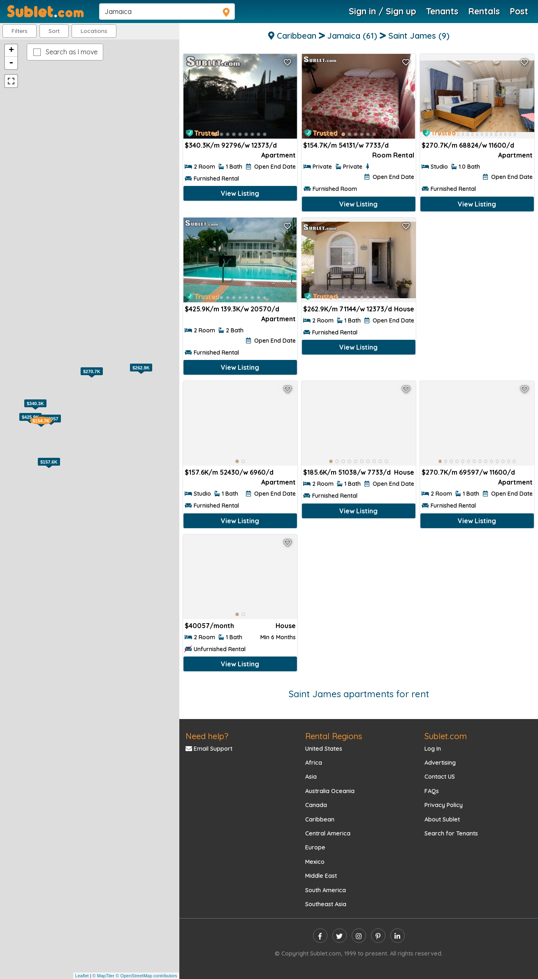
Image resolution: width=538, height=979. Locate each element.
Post (519, 11)
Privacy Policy (443, 805)
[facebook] (320, 935)
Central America (327, 833)
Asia (311, 776)
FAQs (431, 791)
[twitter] (339, 935)
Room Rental (393, 155)
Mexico (315, 861)
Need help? (207, 736)
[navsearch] (167, 11)
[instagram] (359, 935)
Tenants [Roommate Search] (442, 11)
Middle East (321, 875)
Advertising (440, 762)
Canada (316, 805)
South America (325, 890)
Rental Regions (333, 736)
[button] (94, 31)
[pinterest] (378, 935)
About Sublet (442, 819)
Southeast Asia (325, 904)
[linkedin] (397, 935)
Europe (315, 847)
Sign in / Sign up (382, 11)
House (404, 309)
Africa (313, 762)
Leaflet (82, 975)
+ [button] (11, 50)
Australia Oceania (330, 791)
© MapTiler (104, 975)
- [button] (11, 63)
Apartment (278, 155)
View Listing (240, 193)
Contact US (439, 776)
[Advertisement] (477, 272)
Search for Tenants (451, 833)
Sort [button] (54, 31)
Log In (432, 748)
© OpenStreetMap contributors (146, 975)
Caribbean (319, 819)
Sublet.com (445, 736)
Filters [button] (20, 31)
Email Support (209, 748)
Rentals (484, 11)
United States (323, 748)
